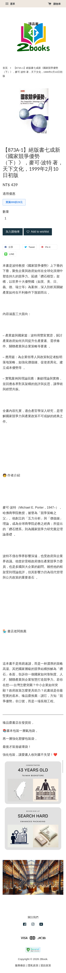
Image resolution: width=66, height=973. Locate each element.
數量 (6, 211)
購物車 (54, 4)
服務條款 (20, 965)
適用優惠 (9, 193)
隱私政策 (33, 965)
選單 (10, 4)
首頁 (5, 68)
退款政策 (45, 965)
